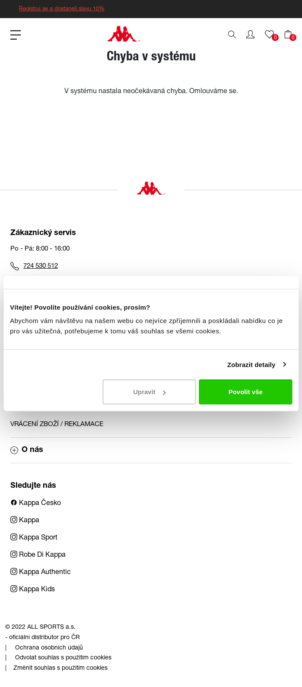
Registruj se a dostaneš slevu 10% (62, 9)
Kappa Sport (33, 538)
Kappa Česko (35, 503)
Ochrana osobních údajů (49, 648)
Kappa (24, 521)
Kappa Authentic (40, 572)
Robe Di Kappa (38, 555)
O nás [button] (26, 450)
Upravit (149, 391)
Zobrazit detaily (251, 364)
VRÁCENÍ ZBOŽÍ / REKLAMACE (56, 424)
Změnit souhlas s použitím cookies (60, 668)
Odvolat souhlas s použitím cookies (63, 658)
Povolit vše (246, 391)
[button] (250, 34)
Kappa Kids (32, 590)
